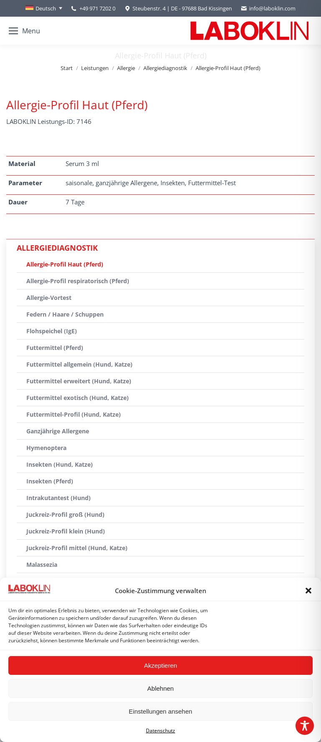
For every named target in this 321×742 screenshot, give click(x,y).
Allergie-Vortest (48, 298)
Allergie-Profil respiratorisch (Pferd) (77, 281)
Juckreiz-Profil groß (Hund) (65, 514)
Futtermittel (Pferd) (54, 348)
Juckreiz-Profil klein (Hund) (65, 531)
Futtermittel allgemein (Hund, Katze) (79, 364)
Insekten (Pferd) (49, 481)
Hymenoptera (46, 448)
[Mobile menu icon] (24, 31)
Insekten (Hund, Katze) (59, 464)
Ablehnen (160, 688)
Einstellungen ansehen (160, 711)
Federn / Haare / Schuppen (65, 314)
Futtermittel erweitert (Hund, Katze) (78, 381)
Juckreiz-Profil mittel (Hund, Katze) (76, 548)
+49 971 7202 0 (97, 8)
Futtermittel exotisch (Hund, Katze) (77, 398)
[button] (308, 590)
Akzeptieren (160, 665)
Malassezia (41, 564)
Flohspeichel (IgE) (51, 331)
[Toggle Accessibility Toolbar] (305, 726)
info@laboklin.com (268, 9)
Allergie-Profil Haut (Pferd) (64, 264)
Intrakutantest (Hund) (58, 498)
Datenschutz (160, 730)
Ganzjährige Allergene (57, 431)
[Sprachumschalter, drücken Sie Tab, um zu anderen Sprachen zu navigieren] (43, 8)
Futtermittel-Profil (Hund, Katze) (73, 414)
